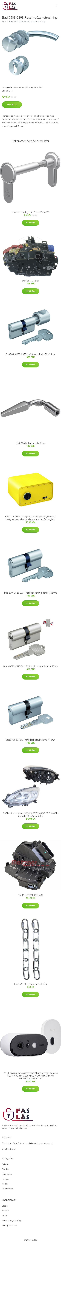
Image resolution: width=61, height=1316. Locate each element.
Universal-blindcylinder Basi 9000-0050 (30, 212)
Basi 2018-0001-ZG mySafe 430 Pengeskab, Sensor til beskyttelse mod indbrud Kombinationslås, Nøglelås (30, 518)
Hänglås (5, 1179)
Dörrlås (29, 87)
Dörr (36, 87)
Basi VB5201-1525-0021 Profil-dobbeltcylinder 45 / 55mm (30, 666)
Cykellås (6, 1164)
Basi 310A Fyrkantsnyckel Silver (30, 443)
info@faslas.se (9, 1149)
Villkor (5, 1215)
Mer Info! (11, 104)
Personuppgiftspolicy (11, 1220)
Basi (41, 87)
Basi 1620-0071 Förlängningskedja (30, 984)
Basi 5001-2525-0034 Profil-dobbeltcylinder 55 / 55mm (30, 592)
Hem (4, 21)
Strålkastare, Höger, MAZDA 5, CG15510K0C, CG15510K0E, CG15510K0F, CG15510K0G (30, 814)
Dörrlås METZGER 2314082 (30, 895)
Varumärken (19, 87)
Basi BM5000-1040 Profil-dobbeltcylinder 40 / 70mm (31, 740)
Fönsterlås (7, 1174)
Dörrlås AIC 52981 (30, 280)
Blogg (5, 1206)
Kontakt (5, 1210)
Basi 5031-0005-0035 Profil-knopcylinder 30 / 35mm (30, 354)
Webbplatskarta (9, 1225)
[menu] (57, 6)
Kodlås (5, 1184)
